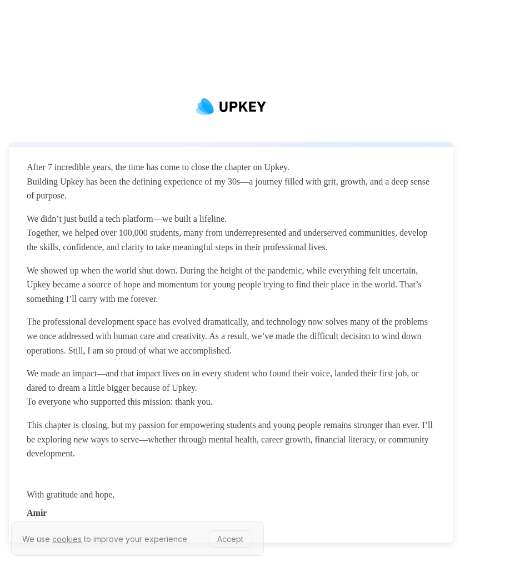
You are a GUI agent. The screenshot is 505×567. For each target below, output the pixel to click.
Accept (230, 539)
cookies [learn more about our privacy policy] (67, 539)
